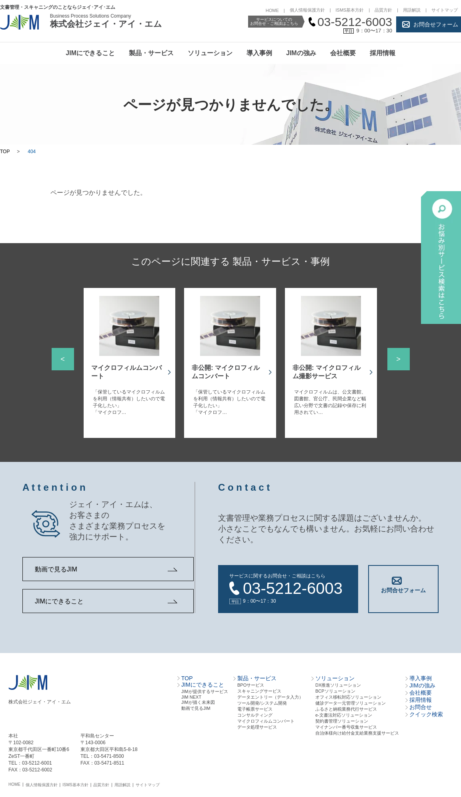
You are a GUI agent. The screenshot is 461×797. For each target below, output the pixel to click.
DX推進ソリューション (338, 681)
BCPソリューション (335, 687)
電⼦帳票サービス (255, 705)
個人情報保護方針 (307, 10)
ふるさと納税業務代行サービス (346, 705)
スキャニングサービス (259, 687)
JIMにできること (90, 53)
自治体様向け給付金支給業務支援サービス (357, 729)
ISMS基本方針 (350, 10)
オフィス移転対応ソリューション (348, 693)
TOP (5, 151)
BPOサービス (250, 681)
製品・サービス (151, 53)
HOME (272, 10)
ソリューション (210, 53)
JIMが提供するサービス (204, 687)
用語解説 (412, 10)
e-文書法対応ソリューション (343, 711)
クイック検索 (426, 710)
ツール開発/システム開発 (262, 699)
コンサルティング (255, 711)
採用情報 (382, 53)
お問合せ (420, 703)
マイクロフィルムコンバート (266, 717)
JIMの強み (301, 53)
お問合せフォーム (435, 24)
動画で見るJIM (56, 569)
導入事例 (259, 53)
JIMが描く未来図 (198, 698)
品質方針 (383, 10)
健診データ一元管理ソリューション (350, 699)
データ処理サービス (257, 723)
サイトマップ (444, 10)
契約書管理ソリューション (341, 717)
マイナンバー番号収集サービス (346, 723)
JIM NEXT (191, 693)
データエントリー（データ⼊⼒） (270, 693)
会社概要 (343, 53)
